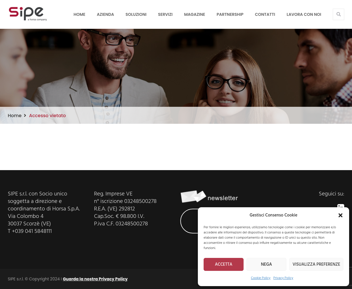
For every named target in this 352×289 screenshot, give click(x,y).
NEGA (266, 264)
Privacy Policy (283, 278)
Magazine (194, 14)
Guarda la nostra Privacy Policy (95, 279)
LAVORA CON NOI (304, 14)
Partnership (230, 14)
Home (79, 14)
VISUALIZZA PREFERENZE (316, 264)
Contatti (265, 14)
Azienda (105, 14)
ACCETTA (223, 264)
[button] (340, 215)
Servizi (165, 14)
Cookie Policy (261, 278)
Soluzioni (136, 14)
